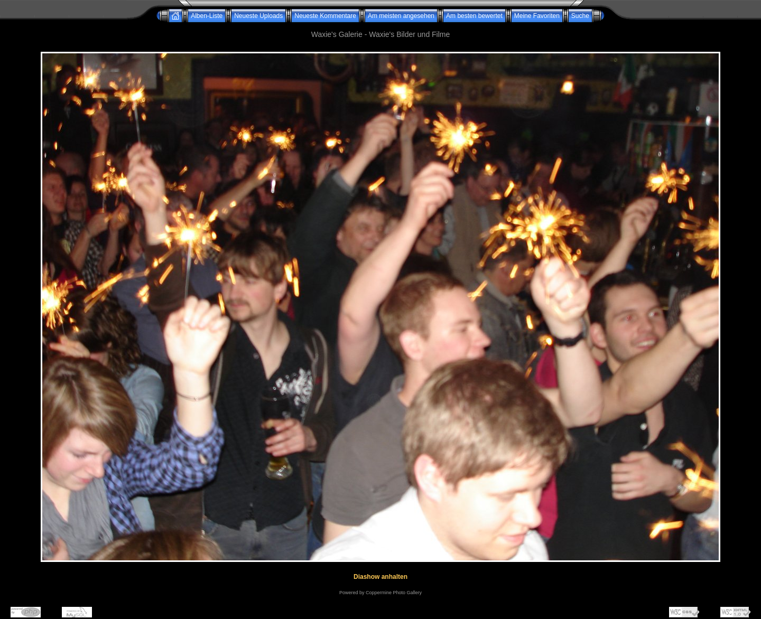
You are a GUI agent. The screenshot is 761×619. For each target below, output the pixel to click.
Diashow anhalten (380, 576)
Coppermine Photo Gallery (394, 592)
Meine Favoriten (537, 16)
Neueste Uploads (258, 16)
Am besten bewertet (474, 16)
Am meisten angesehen (401, 16)
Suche (580, 16)
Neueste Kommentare (325, 16)
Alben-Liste (206, 16)
